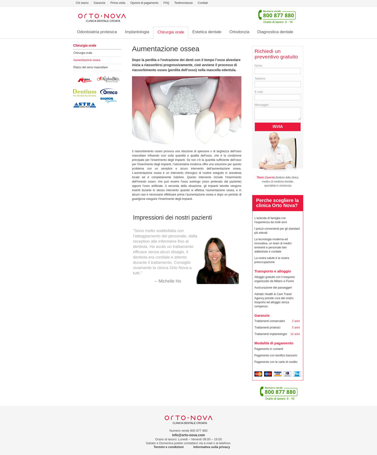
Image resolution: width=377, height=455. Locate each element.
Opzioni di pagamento (144, 3)
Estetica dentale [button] (206, 32)
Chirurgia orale (82, 53)
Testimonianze (183, 3)
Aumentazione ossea (86, 60)
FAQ (166, 3)
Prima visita (117, 3)
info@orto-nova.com (188, 435)
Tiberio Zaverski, (266, 177)
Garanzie (99, 3)
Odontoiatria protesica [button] (97, 32)
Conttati (203, 3)
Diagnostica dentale (275, 32)
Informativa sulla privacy (211, 447)
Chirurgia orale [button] (170, 32)
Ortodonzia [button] (239, 32)
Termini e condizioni (169, 447)
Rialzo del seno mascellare (90, 67)
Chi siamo (82, 3)
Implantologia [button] (137, 32)
